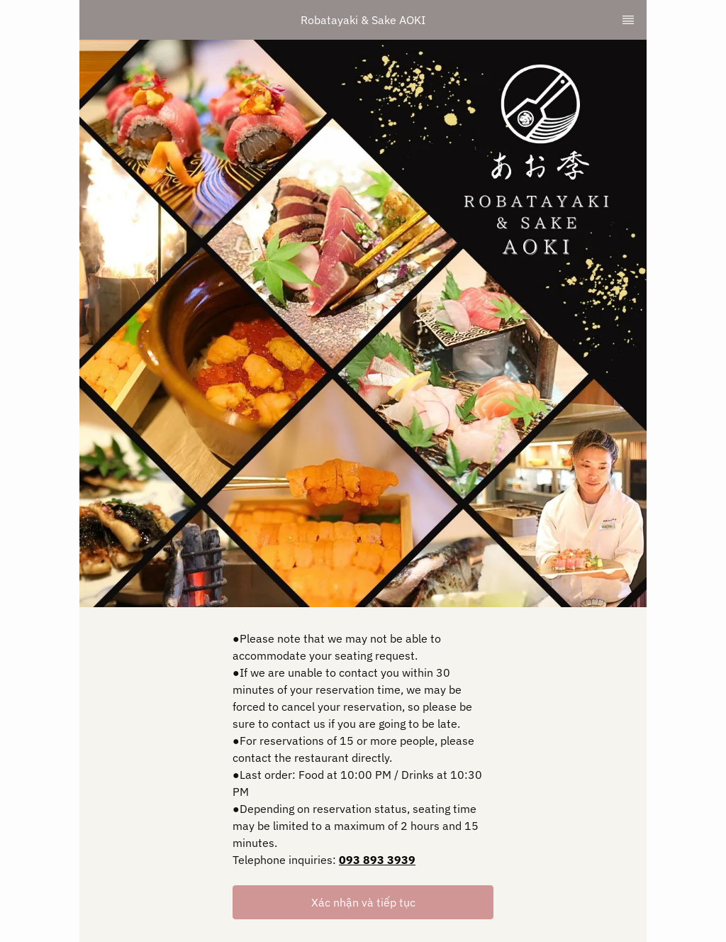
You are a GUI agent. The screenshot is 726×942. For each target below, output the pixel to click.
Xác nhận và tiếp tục (363, 902)
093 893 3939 (377, 860)
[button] (363, 902)
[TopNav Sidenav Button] (628, 19)
